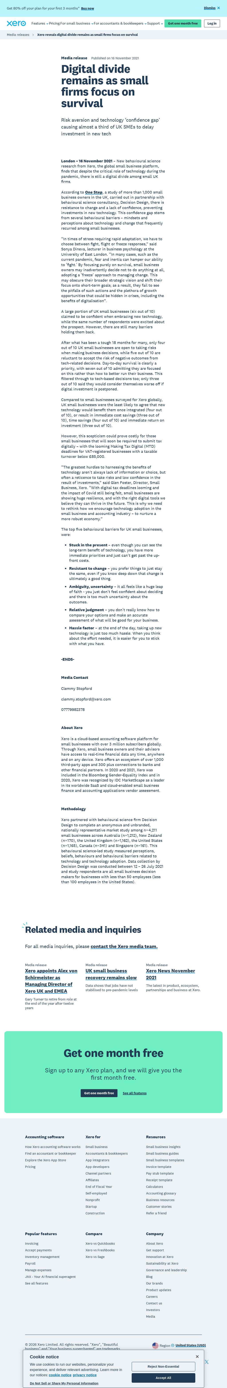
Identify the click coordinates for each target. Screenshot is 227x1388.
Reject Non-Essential (163, 1366)
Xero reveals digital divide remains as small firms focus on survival (87, 35)
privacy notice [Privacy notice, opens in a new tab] (85, 1375)
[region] (113, 1369)
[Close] (197, 1356)
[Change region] (188, 1345)
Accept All (163, 1378)
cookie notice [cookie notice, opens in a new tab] (60, 1375)
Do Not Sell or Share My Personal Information (64, 1383)
